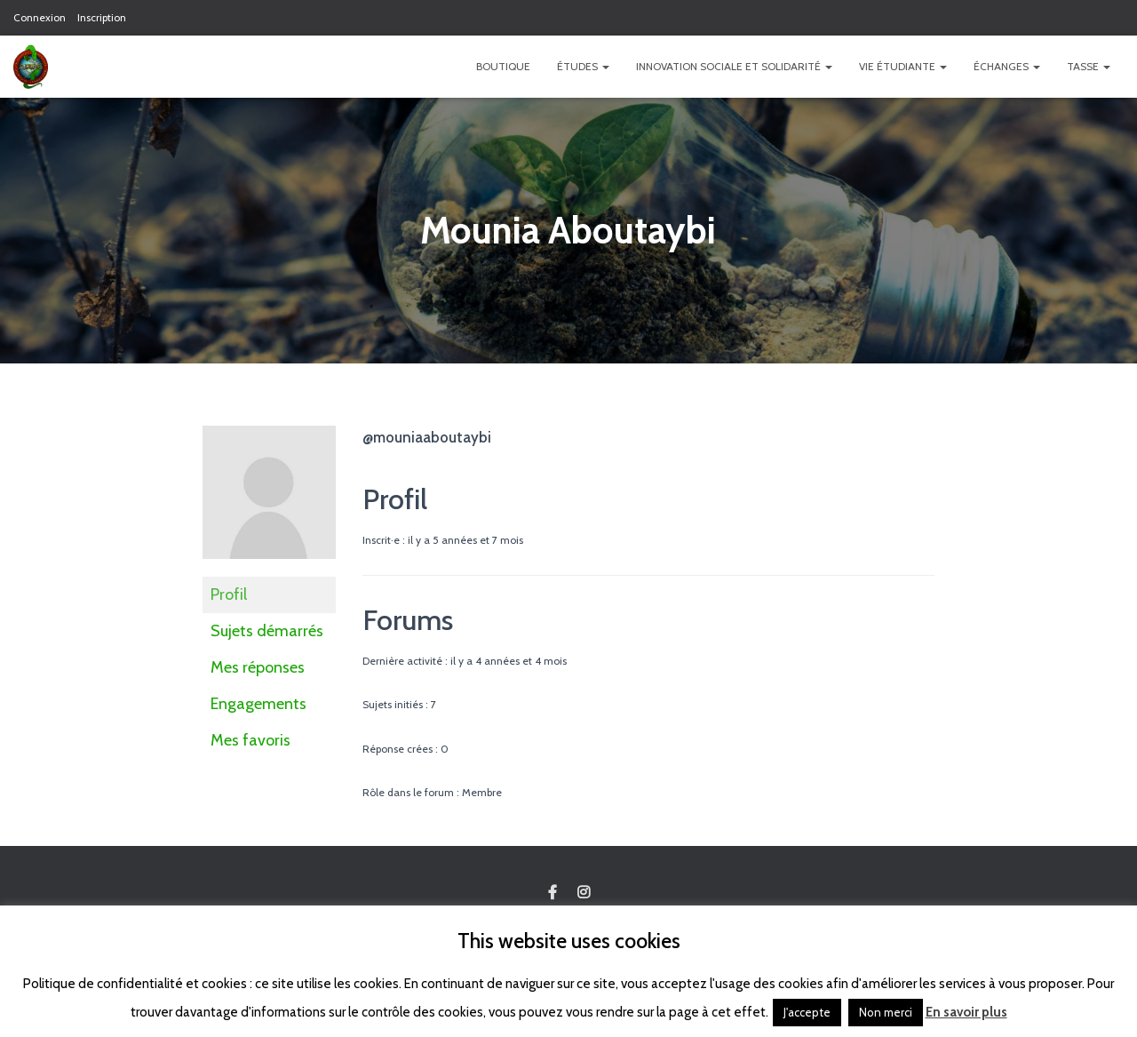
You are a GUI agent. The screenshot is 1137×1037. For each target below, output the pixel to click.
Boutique (503, 66)
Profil (229, 594)
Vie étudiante (903, 66)
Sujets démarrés (267, 631)
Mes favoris (250, 740)
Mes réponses (258, 667)
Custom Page (552, 893)
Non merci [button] (885, 1012)
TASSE (1088, 66)
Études (583, 66)
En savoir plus (966, 1012)
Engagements (258, 704)
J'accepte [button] (807, 1012)
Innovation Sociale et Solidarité (734, 66)
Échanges (1007, 66)
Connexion (39, 17)
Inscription (101, 17)
